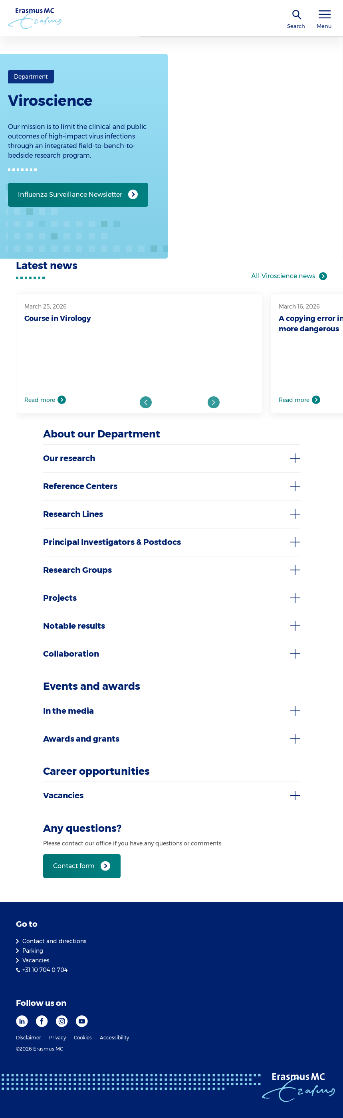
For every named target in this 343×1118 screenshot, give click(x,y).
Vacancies (35, 960)
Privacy (57, 1038)
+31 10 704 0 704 (44, 970)
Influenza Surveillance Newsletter (70, 194)
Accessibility (114, 1038)
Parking (32, 950)
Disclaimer (28, 1038)
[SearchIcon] (297, 15)
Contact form (74, 866)
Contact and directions (54, 941)
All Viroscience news (283, 276)
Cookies (83, 1038)
